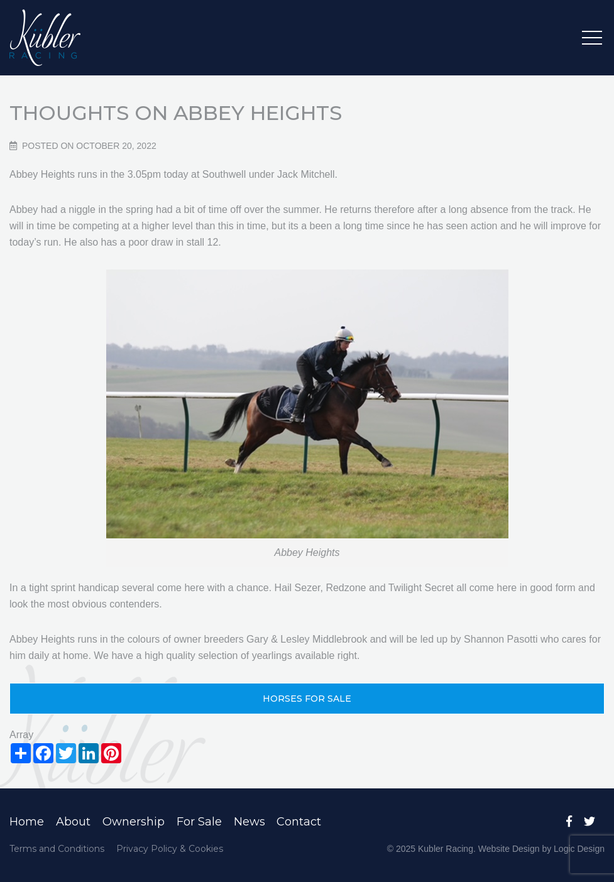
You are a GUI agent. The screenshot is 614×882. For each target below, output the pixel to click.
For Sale (199, 822)
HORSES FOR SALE (307, 698)
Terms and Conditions (56, 848)
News (249, 822)
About (73, 822)
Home (26, 822)
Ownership (133, 822)
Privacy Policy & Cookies (169, 848)
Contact (299, 822)
